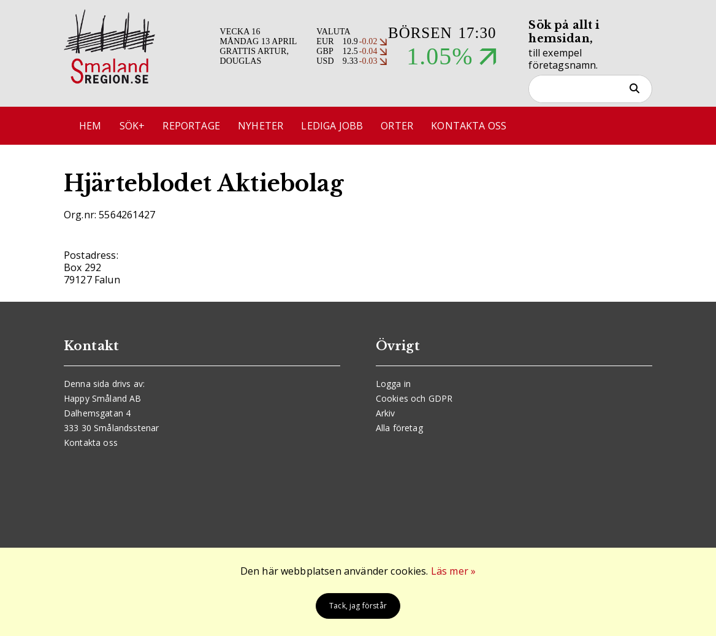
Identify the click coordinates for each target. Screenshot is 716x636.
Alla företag (399, 428)
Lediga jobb (332, 125)
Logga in (393, 383)
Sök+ (132, 125)
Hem (90, 125)
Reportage (190, 125)
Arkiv (385, 413)
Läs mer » (453, 571)
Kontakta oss (468, 125)
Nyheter (260, 125)
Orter (397, 125)
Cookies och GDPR (414, 398)
